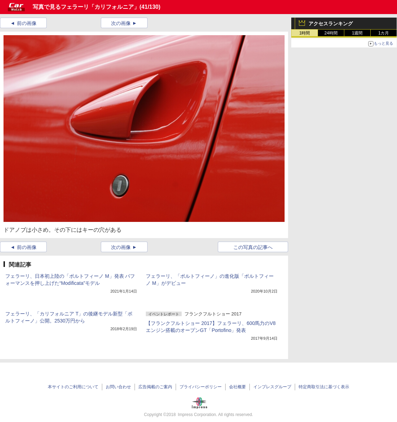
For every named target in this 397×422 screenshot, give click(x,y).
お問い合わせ (118, 386)
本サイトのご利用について (73, 386)
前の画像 (27, 23)
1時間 (304, 33)
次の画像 (121, 23)
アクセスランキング (330, 23)
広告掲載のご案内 (155, 386)
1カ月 (383, 33)
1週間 (357, 33)
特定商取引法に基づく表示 (324, 386)
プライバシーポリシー (201, 386)
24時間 (330, 33)
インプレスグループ (272, 386)
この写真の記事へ (253, 247)
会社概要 (237, 386)
